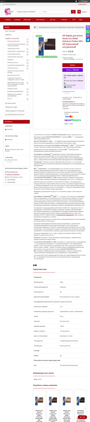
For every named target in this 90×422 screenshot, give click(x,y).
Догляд (52, 19)
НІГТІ (74, 19)
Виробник (27, 19)
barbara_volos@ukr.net (13, 174)
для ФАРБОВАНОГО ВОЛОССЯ (14, 114)
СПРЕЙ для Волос (12, 68)
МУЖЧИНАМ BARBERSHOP (15, 91)
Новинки (17, 19)
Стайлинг (63, 19)
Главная (8, 19)
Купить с (72, 70)
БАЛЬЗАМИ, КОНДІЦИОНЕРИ (15, 65)
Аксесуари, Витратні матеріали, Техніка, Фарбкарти (16, 44)
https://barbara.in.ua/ (12, 172)
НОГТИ (9, 98)
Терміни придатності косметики (14, 111)
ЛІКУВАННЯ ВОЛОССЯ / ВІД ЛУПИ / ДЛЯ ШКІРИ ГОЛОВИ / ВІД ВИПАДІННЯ (15, 84)
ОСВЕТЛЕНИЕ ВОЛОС (13, 54)
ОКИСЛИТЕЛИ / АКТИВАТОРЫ (16, 51)
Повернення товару (11, 107)
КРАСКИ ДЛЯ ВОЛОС (13, 41)
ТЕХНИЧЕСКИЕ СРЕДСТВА (15, 57)
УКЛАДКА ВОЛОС (12, 88)
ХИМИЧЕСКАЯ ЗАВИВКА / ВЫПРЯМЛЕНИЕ (14, 95)
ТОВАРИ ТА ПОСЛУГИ (12, 38)
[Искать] (73, 11)
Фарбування (40, 19)
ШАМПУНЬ (8, 35)
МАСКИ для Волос (12, 62)
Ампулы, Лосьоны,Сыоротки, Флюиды (15, 71)
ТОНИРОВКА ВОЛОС (13, 48)
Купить (72, 65)
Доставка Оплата (10, 103)
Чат (82, 417)
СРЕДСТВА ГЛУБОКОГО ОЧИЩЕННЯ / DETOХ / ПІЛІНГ (15, 78)
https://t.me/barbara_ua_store (15, 177)
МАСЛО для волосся (13, 75)
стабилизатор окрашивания (65, 215)
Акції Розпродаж (10, 31)
